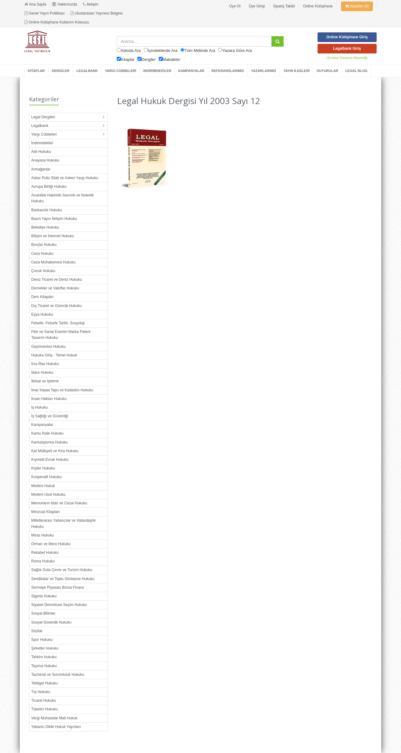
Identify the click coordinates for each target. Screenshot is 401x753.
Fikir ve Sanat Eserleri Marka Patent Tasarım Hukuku (61, 335)
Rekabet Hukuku (45, 552)
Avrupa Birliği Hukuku (49, 186)
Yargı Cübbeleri (44, 134)
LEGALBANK (87, 71)
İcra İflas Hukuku (45, 364)
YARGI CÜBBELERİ (120, 71)
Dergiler (148, 59)
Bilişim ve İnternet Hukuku (52, 236)
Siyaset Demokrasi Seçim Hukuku (59, 605)
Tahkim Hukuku (44, 657)
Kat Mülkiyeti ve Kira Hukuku (54, 451)
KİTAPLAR (36, 71)
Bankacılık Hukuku (46, 210)
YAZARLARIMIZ (263, 71)
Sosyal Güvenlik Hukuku (51, 622)
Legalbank (39, 126)
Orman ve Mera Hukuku (50, 544)
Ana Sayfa (35, 4)
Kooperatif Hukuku (46, 477)
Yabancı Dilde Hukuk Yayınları (56, 727)
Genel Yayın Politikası (44, 13)
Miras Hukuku (42, 535)
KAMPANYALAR (191, 71)
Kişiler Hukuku (43, 468)
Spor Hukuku (42, 639)
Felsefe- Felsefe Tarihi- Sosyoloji (58, 323)
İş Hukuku (39, 407)
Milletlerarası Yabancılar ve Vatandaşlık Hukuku (63, 523)
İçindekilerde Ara (162, 50)
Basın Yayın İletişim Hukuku (54, 219)
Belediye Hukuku (45, 227)
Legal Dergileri (43, 117)
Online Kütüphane (318, 6)
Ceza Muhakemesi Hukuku (53, 262)
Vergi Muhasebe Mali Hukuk (54, 718)
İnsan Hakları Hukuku (49, 399)
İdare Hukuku (42, 372)
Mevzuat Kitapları (45, 512)
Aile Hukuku (41, 151)
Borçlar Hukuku (44, 244)
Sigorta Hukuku (44, 596)
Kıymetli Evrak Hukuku (50, 459)
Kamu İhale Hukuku (47, 433)
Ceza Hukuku (42, 253)
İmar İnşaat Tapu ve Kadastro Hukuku (62, 390)
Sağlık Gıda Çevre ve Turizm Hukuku (61, 570)
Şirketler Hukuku (44, 648)
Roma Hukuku (43, 561)
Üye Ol (235, 6)
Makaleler (171, 59)
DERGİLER (61, 71)
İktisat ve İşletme (45, 381)
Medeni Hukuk (43, 486)
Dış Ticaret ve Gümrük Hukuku (56, 306)
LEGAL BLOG (356, 71)
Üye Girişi (257, 6)
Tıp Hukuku (40, 692)
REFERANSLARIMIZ (228, 71)
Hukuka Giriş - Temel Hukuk (54, 355)
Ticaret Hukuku (43, 700)
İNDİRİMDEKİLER (157, 71)
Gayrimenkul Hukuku (48, 346)
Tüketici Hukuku (44, 709)
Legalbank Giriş (347, 48)
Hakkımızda (64, 4)
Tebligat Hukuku (44, 683)
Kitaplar (127, 59)
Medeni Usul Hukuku (48, 494)
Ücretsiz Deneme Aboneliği (347, 58)
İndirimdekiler (42, 143)
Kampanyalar (42, 425)
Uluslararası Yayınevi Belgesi (96, 13)
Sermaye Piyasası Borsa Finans (57, 587)
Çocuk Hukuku (43, 271)
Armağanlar (40, 169)
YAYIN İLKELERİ (296, 71)
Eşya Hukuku (42, 314)
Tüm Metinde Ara (199, 50)
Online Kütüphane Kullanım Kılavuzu (56, 22)
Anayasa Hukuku (45, 160)
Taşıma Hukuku (44, 666)
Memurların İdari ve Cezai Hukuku (59, 503)
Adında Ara (131, 50)
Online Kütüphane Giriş (347, 37)
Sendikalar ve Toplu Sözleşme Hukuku (63, 579)
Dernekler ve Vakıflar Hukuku (55, 288)
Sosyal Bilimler (43, 613)
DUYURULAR (327, 71)
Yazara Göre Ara (237, 50)
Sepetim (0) (357, 6)
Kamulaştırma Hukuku (49, 442)
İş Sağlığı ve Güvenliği (49, 416)
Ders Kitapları (42, 297)
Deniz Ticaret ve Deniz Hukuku (56, 279)
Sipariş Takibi (284, 6)
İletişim (90, 4)
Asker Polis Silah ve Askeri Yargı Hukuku (64, 178)
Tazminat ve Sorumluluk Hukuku (57, 674)
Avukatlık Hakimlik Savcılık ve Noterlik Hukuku (62, 198)
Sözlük (36, 631)
